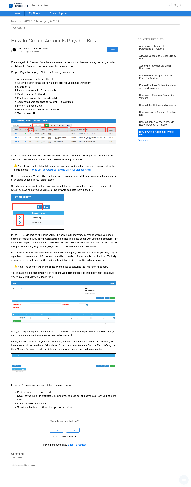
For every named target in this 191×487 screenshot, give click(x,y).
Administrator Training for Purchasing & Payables (152, 47)
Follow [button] (112, 49)
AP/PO (28, 21)
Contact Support (58, 13)
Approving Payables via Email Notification (155, 67)
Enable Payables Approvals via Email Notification (155, 77)
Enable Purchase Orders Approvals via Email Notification (158, 86)
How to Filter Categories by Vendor (157, 105)
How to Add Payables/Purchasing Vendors (157, 96)
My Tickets (34, 13)
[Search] (95, 27)
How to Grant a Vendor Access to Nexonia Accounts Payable (156, 123)
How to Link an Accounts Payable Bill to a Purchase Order (60, 170)
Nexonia (16, 21)
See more (143, 140)
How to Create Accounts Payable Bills (156, 133)
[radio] (56, 430)
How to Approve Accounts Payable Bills (157, 113)
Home (17, 13)
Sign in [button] (178, 5)
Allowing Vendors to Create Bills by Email (157, 57)
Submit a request (77, 445)
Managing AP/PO (47, 21)
